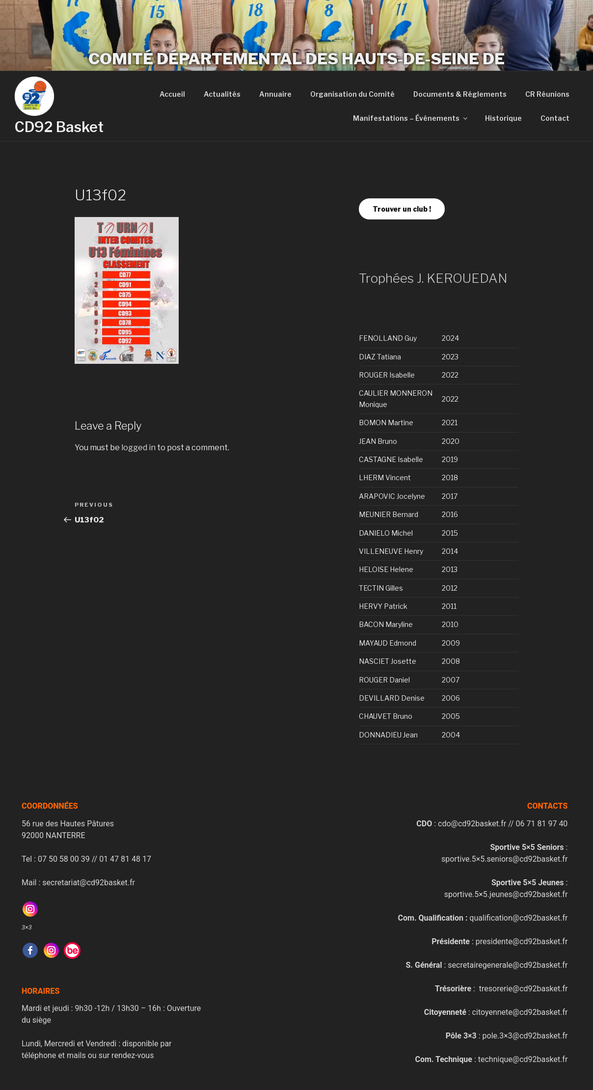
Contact (554, 118)
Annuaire (275, 94)
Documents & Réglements (460, 94)
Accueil (172, 94)
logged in (138, 447)
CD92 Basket (59, 127)
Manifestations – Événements (411, 118)
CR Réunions (547, 94)
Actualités (222, 94)
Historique (503, 118)
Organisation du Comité (352, 94)
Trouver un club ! (402, 209)
